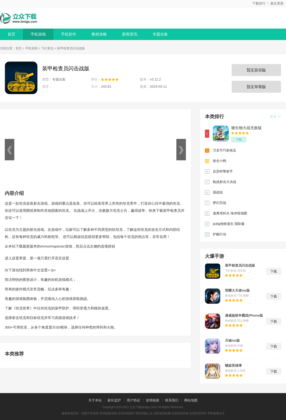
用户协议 (133, 400)
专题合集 (160, 34)
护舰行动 (219, 234)
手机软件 (68, 34)
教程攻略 (99, 34)
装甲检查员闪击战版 (240, 265)
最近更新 (277, 3)
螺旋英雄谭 (233, 365)
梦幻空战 (219, 203)
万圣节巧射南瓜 (224, 150)
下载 (239, 139)
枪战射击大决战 (224, 182)
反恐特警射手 (223, 171)
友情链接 (152, 400)
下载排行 (259, 3)
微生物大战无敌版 (246, 128)
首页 (11, 34)
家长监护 (114, 400)
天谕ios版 (232, 340)
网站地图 (191, 400)
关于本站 (95, 400)
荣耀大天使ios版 (237, 290)
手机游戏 (38, 34)
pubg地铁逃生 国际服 (229, 224)
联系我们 (172, 400)
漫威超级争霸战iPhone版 (244, 315)
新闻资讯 (129, 34)
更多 (275, 116)
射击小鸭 (219, 161)
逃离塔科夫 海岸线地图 (230, 213)
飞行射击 (47, 48)
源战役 (218, 192)
